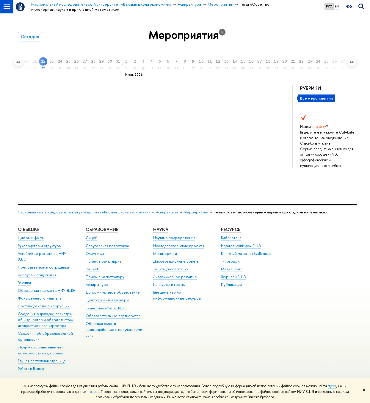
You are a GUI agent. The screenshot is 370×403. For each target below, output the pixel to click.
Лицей (91, 237)
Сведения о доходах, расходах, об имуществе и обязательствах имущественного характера (45, 319)
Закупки (24, 282)
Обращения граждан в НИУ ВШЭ (46, 290)
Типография (231, 261)
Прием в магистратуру (105, 276)
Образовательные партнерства (113, 315)
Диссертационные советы (176, 261)
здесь (332, 386)
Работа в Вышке (31, 368)
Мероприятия (196, 212)
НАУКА (160, 229)
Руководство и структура (39, 245)
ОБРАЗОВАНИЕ (102, 229)
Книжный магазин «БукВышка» (246, 253)
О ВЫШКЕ (28, 229)
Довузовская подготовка (107, 245)
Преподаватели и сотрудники (43, 267)
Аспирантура (167, 212)
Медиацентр (232, 269)
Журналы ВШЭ (233, 276)
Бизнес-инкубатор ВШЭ (106, 308)
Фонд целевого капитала (39, 298)
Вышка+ (92, 269)
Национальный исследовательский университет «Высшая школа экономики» (84, 212)
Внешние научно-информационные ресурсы (177, 295)
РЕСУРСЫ (231, 229)
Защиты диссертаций (171, 269)
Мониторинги (165, 253)
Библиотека (231, 237)
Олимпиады (95, 253)
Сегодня (30, 36)
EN (337, 6)
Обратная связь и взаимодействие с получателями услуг (114, 329)
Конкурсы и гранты (169, 284)
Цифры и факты (31, 237)
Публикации (231, 284)
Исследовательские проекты (178, 245)
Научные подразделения (174, 237)
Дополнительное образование (113, 292)
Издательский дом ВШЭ (241, 245)
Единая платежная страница (41, 360)
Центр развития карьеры (107, 300)
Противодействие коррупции (44, 306)
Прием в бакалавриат (104, 261)
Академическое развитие (175, 276)
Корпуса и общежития (37, 275)
